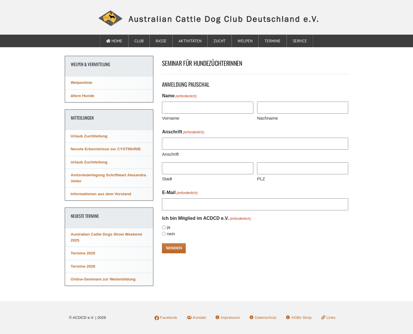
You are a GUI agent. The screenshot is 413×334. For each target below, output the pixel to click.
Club (139, 41)
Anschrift (170, 154)
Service (300, 41)
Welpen (245, 41)
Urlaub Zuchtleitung (89, 136)
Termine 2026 (83, 266)
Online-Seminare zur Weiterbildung (103, 279)
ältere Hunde (82, 96)
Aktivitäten (190, 41)
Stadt (167, 178)
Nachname (267, 118)
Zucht (220, 41)
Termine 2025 (83, 253)
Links (328, 317)
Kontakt (196, 317)
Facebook (165, 317)
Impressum (228, 317)
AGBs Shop (299, 317)
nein (171, 233)
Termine (273, 41)
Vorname (170, 118)
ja (168, 227)
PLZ (261, 178)
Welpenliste (81, 82)
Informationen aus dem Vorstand (101, 194)
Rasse (161, 41)
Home (114, 41)
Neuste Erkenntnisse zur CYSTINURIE (106, 149)
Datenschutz (263, 317)
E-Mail (179, 193)
